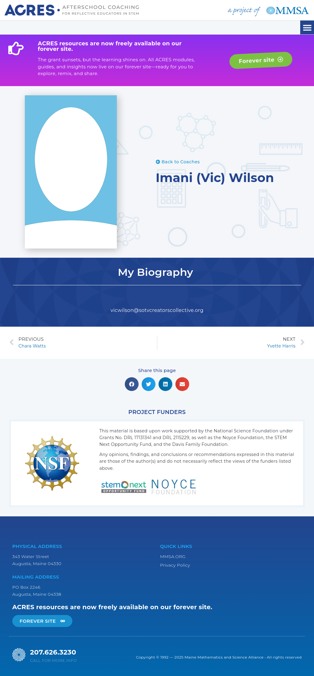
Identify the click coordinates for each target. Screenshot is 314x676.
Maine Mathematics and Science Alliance (224, 657)
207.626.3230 (53, 652)
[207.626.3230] (18, 654)
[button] (307, 27)
